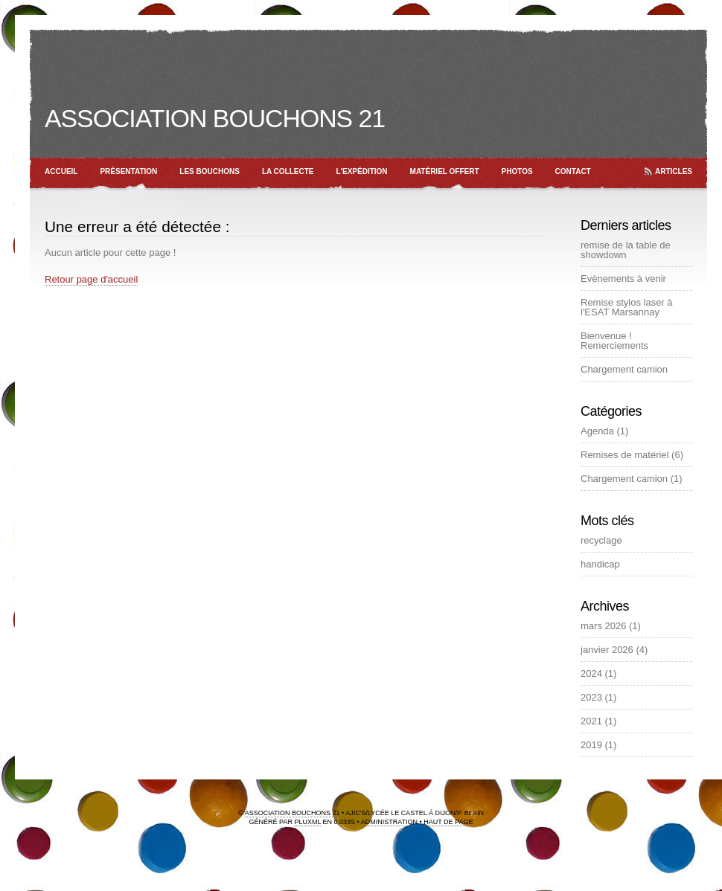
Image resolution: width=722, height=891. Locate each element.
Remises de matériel (625, 454)
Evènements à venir (623, 278)
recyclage (601, 540)
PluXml (307, 822)
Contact (573, 171)
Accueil (61, 171)
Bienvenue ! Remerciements (614, 340)
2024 (591, 673)
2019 (591, 744)
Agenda (597, 431)
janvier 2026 (607, 649)
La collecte (288, 171)
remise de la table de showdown (626, 249)
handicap (600, 564)
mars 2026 (603, 625)
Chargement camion (624, 369)
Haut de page (448, 822)
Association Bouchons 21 (215, 118)
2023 (591, 697)
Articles (673, 171)
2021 (591, 721)
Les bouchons (209, 171)
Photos (517, 171)
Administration (389, 822)
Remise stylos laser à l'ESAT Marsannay (627, 307)
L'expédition (362, 171)
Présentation (128, 171)
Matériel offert (444, 171)
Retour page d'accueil (91, 279)
